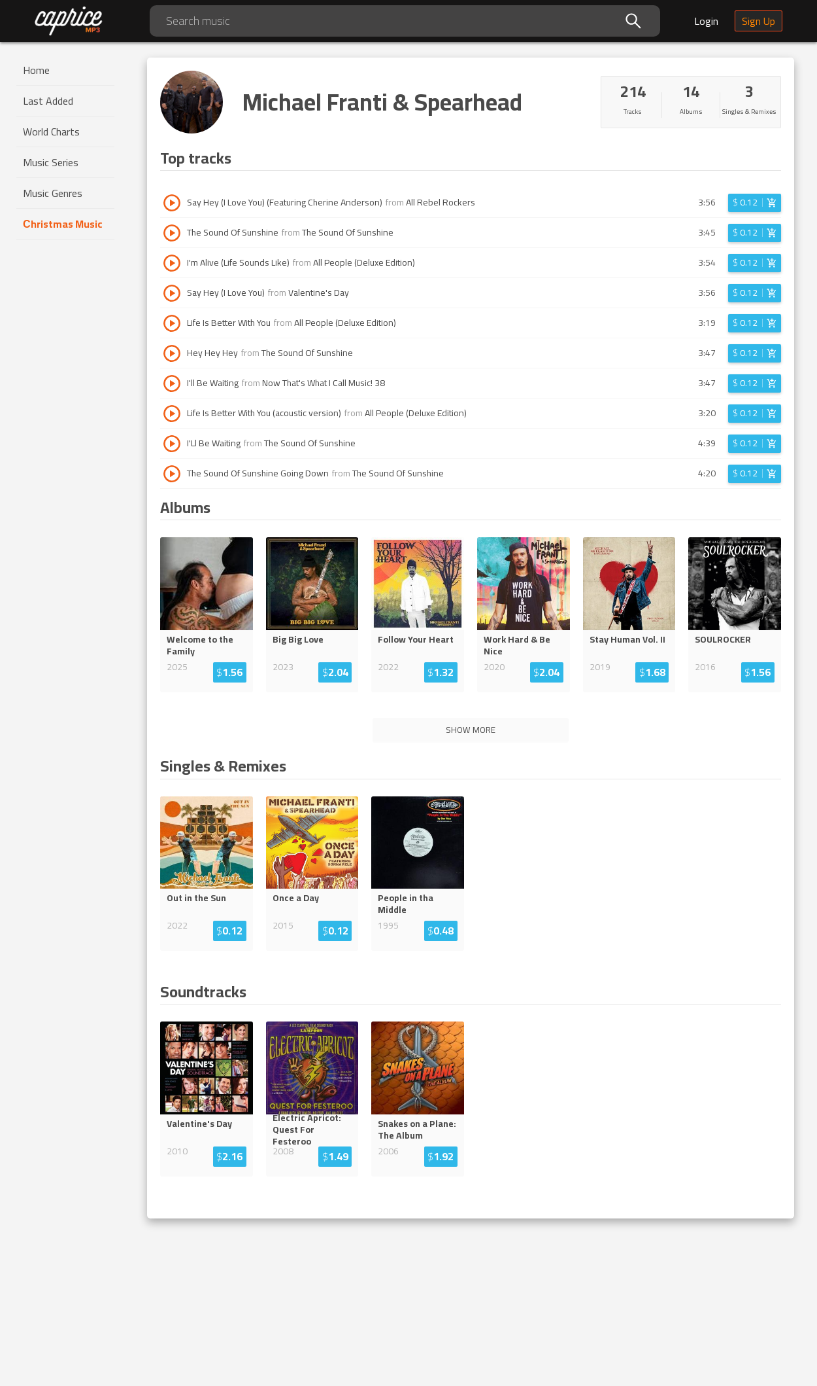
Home (36, 70)
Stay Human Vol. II (627, 639)
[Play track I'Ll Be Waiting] (171, 444)
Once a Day (296, 898)
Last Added (48, 101)
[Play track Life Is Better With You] (171, 323)
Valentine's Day (318, 292)
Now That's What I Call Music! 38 (323, 382)
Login (706, 21)
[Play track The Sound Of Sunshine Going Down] (171, 474)
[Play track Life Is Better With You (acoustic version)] (171, 413)
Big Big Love (298, 639)
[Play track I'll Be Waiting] (171, 383)
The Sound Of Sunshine (347, 232)
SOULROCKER (723, 639)
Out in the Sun (196, 898)
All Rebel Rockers (440, 202)
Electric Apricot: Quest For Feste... (310, 1129)
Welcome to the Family (200, 645)
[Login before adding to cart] (754, 203)
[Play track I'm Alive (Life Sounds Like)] (171, 263)
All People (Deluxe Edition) (364, 262)
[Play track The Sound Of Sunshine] (171, 233)
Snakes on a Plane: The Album (417, 1129)
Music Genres (52, 193)
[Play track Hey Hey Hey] (171, 353)
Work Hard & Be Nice (517, 645)
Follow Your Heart (416, 639)
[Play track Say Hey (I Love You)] (171, 293)
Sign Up (758, 21)
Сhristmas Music (63, 224)
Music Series (50, 162)
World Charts (51, 131)
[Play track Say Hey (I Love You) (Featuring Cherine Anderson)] (171, 203)
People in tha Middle (405, 903)
